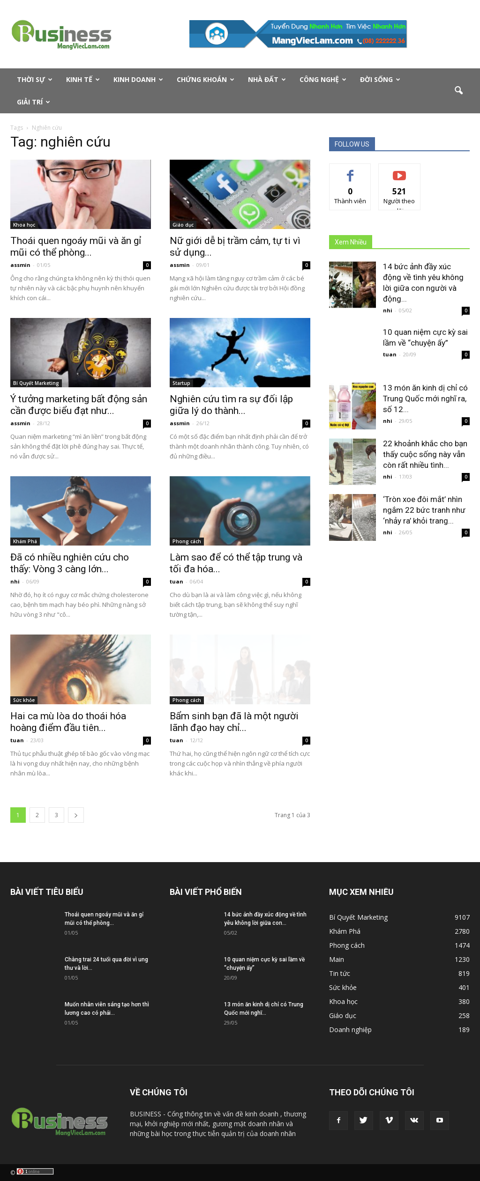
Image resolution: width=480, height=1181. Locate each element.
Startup (181, 383)
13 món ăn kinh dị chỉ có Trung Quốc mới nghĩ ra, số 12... (425, 398)
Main (336, 959)
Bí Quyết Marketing (36, 383)
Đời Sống (380, 79)
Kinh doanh (138, 79)
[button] (458, 91)
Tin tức (339, 973)
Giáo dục (183, 224)
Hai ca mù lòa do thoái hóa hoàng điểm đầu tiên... (68, 721)
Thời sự (34, 79)
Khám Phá (25, 541)
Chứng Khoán (205, 79)
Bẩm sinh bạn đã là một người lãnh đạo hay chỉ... (234, 721)
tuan (176, 581)
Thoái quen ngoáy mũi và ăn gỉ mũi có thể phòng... (75, 246)
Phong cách (186, 541)
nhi (15, 581)
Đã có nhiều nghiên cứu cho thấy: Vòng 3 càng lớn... (69, 563)
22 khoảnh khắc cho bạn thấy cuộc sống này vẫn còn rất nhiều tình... (425, 454)
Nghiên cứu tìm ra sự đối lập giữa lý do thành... (231, 404)
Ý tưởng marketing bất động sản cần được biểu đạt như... (78, 404)
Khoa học (24, 224)
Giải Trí (33, 101)
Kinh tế (83, 79)
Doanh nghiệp (350, 1029)
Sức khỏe (24, 700)
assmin (20, 264)
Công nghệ (323, 79)
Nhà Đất (267, 79)
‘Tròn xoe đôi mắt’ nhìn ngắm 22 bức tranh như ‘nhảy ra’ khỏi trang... (424, 510)
